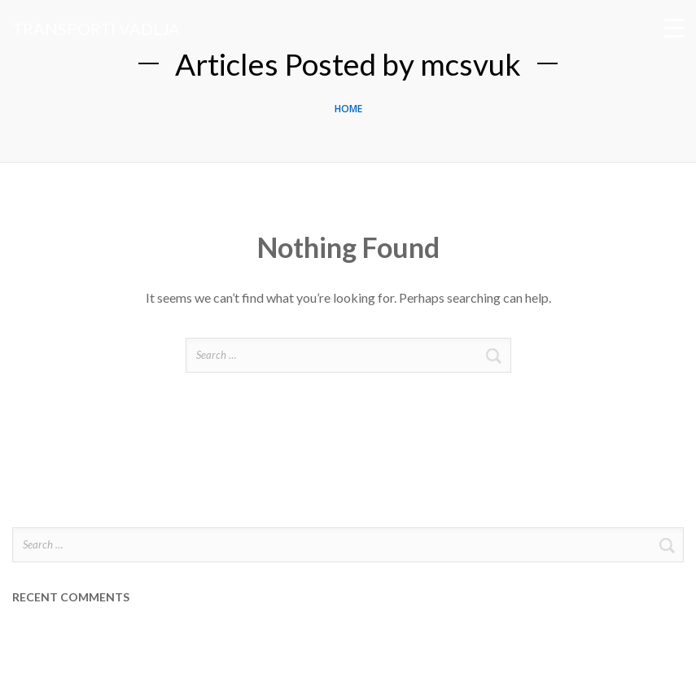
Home (348, 109)
